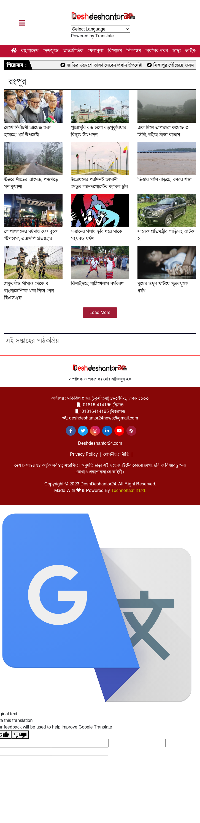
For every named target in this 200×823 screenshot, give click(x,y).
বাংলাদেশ (29, 51)
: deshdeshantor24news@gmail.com (100, 418)
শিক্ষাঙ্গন (133, 51)
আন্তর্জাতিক (73, 51)
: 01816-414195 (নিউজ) (100, 405)
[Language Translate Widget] (100, 29)
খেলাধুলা (95, 51)
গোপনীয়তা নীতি (116, 454)
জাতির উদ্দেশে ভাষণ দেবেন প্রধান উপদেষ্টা (107, 65)
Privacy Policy (84, 454)
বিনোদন (115, 51)
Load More (100, 313)
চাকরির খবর (156, 51)
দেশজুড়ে (50, 51)
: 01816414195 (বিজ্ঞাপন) (100, 411)
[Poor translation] (20, 734)
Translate (104, 36)
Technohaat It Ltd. (128, 491)
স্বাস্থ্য (176, 51)
